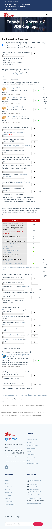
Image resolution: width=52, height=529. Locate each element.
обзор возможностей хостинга (12, 267)
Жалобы (7, 498)
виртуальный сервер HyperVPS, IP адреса (19, 45)
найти (38, 524)
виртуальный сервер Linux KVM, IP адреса (19, 47)
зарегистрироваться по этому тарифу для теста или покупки (24, 395)
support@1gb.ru (10, 4)
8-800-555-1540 (35, 492)
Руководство (9, 501)
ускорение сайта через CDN (10, 335)
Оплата (7, 483)
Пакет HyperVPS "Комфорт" (16, 107)
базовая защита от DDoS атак (12, 263)
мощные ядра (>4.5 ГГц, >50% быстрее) (18, 146)
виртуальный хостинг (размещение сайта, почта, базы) (24, 43)
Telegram (21, 6)
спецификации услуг (29, 267)
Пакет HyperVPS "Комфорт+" (17, 116)
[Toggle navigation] (47, 14)
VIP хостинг (5, 310)
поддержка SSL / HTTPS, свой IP (13, 244)
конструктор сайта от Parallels (11, 329)
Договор (7, 489)
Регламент (8, 495)
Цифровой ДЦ (31, 448)
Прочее (29, 460)
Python (4, 324)
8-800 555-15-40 (24, 4)
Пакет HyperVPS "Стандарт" (16, 97)
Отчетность (8, 492)
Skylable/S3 (6, 261)
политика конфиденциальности (15, 462)
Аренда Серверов (32, 445)
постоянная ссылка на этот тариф (12, 405)
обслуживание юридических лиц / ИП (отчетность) (20, 372)
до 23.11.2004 (38, 412)
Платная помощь (32, 463)
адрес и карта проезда (34, 504)
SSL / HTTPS (31, 457)
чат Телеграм (34, 489)
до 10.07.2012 (22, 415)
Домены (29, 451)
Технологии (30, 454)
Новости (7, 481)
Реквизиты (8, 486)
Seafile (10, 259)
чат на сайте (34, 487)
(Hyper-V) (38, 415)
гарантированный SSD (9, 316)
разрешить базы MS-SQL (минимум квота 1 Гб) (19, 292)
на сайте (12, 6)
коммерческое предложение (35, 405)
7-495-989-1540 (35, 494)
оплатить (11, 2)
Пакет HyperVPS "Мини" (15, 88)
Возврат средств (10, 504)
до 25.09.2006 (13, 415)
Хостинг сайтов (32, 439)
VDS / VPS (30, 442)
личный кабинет (11, 9)
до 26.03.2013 (31, 415)
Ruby (19, 322)
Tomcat (23, 322)
